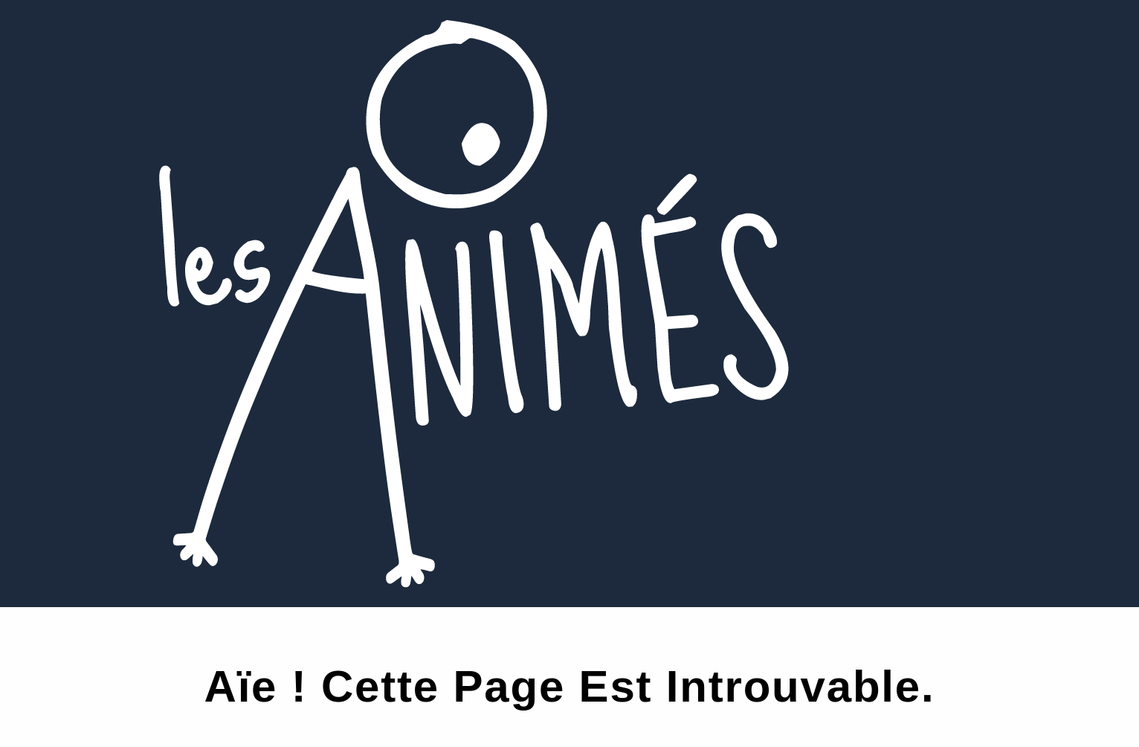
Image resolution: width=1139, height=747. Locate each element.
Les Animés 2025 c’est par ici (128, 11)
